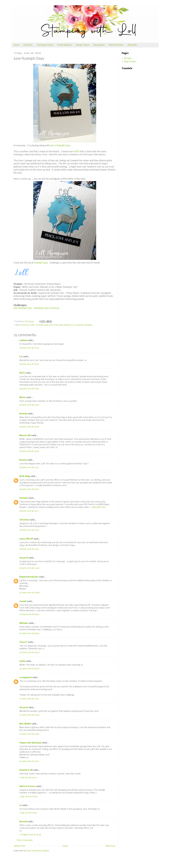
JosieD (22, 601)
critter (32, 325)
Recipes (128, 58)
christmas (25, 325)
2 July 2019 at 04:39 (28, 797)
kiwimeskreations (28, 577)
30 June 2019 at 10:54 (29, 715)
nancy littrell (26, 539)
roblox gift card (98, 507)
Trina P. (23, 642)
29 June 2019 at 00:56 (29, 593)
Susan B (23, 558)
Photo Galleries (64, 45)
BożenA (23, 822)
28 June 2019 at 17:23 (29, 467)
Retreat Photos (116, 45)
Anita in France (27, 786)
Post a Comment (25, 840)
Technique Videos (45, 45)
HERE (76, 151)
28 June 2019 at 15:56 (29, 389)
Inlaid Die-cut (69, 325)
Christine (24, 520)
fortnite (23, 498)
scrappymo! (25, 677)
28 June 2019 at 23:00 (29, 568)
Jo (20, 805)
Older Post (110, 846)
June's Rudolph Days (60, 145)
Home (65, 846)
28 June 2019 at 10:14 (29, 348)
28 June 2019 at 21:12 (28, 511)
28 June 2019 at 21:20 (29, 530)
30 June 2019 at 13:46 (29, 734)
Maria (22, 397)
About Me (132, 45)
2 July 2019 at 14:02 (28, 813)
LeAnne (23, 340)
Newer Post (19, 846)
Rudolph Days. (41, 263)
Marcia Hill (25, 435)
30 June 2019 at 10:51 (29, 699)
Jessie (16, 45)
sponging (88, 325)
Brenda (23, 414)
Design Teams (82, 45)
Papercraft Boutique (30, 743)
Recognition (99, 45)
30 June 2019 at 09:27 (29, 669)
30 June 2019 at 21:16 (29, 761)
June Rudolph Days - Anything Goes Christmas (36, 308)
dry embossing (42, 325)
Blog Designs (130, 61)
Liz (20, 357)
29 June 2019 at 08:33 (29, 633)
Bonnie (23, 460)
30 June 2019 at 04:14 (29, 652)
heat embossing (56, 325)
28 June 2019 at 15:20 (29, 364)
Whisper (23, 623)
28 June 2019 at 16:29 (29, 451)
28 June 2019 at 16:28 (29, 427)
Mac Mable (25, 724)
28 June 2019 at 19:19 (29, 489)
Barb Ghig (24, 476)
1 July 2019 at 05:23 (28, 777)
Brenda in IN (26, 770)
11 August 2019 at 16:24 (30, 835)
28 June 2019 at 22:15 (29, 549)
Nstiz (22, 373)
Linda (22, 661)
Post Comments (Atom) (37, 851)
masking (79, 325)
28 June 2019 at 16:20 (29, 405)
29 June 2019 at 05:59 (29, 614)
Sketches (27, 45)
